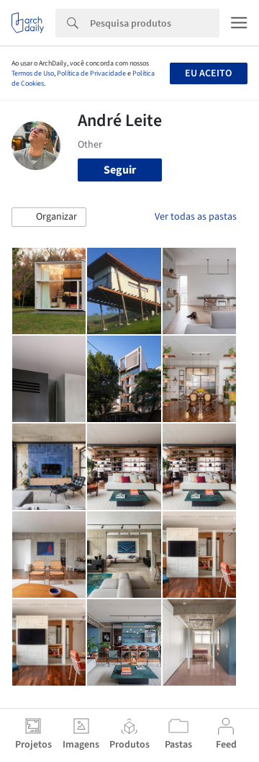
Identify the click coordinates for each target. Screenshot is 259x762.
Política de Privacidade (91, 73)
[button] (49, 217)
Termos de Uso (33, 73)
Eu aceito (208, 73)
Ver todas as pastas (196, 217)
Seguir (120, 170)
